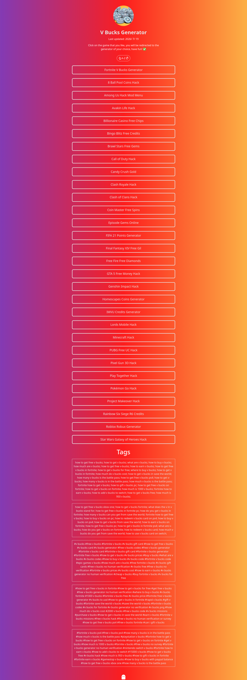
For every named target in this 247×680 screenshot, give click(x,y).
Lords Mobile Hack (123, 324)
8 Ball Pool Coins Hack (123, 82)
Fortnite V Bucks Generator (123, 70)
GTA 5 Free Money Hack (123, 273)
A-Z (123, 58)
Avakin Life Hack (123, 108)
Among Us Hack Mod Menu (123, 95)
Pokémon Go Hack (123, 388)
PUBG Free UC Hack (124, 350)
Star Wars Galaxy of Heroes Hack (123, 439)
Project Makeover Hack (123, 401)
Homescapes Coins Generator (123, 299)
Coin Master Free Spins (123, 210)
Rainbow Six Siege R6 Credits (123, 414)
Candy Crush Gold (123, 172)
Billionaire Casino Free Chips (123, 121)
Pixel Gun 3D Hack (123, 363)
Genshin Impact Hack (123, 286)
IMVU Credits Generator (123, 312)
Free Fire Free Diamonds (123, 261)
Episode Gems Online (123, 223)
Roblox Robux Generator (123, 426)
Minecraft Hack (123, 337)
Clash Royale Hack (123, 184)
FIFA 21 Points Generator (123, 235)
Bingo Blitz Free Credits (123, 133)
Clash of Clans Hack (123, 197)
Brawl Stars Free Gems (123, 146)
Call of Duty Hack (124, 159)
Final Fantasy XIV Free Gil (123, 248)
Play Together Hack (123, 376)
